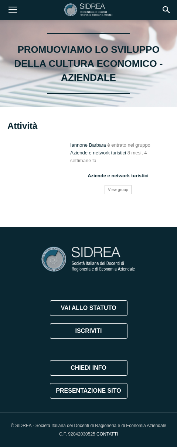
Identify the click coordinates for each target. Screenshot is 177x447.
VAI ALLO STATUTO (88, 308)
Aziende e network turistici (98, 153)
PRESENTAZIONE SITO (88, 391)
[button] (166, 10)
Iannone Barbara (88, 145)
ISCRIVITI (88, 331)
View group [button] (118, 189)
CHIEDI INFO (88, 368)
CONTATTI (107, 434)
